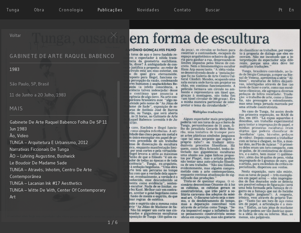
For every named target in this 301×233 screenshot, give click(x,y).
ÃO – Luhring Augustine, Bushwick (42, 156)
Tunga (12, 9)
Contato (182, 9)
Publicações (110, 9)
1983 (14, 69)
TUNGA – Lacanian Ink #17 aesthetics (46, 183)
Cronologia (71, 9)
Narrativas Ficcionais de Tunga (39, 149)
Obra (39, 9)
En (291, 9)
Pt (281, 9)
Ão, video (19, 136)
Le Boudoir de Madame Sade (38, 163)
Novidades (148, 9)
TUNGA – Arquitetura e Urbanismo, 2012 (49, 142)
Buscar (213, 9)
